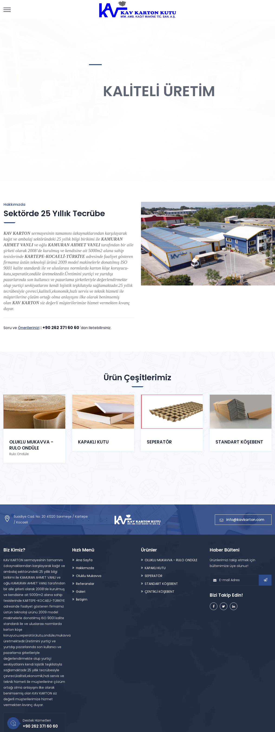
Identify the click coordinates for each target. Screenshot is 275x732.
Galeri (80, 591)
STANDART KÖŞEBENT (239, 414)
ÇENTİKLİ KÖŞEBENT (159, 591)
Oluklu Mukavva (88, 576)
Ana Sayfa (84, 560)
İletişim (81, 599)
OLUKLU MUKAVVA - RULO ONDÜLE (31, 445)
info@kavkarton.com (243, 519)
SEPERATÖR (159, 442)
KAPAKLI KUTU (93, 442)
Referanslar (85, 583)
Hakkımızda (85, 568)
